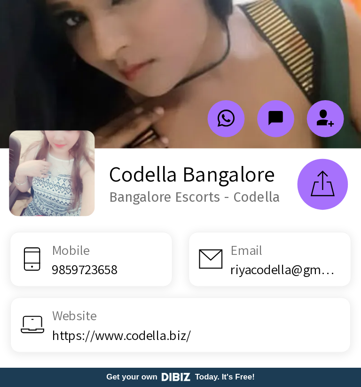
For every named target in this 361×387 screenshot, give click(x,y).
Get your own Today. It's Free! (180, 376)
